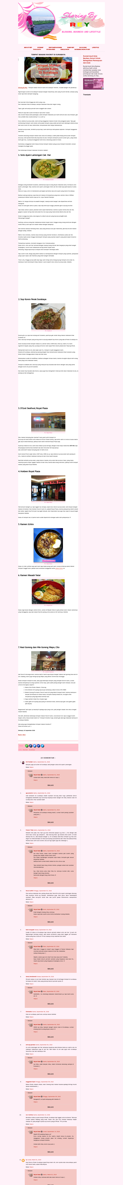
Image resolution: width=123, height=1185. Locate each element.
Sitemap (40, 47)
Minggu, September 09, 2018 (45, 1082)
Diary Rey (70, 47)
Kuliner (25, 749)
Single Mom (64, 49)
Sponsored (50, 49)
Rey (22, 87)
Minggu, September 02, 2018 (43, 891)
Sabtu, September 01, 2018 (41, 762)
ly (26, 1160)
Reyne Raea (22, 734)
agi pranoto (29, 793)
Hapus (31, 767)
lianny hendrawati (31, 976)
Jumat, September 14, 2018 (51, 1131)
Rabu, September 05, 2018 (51, 946)
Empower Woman (55, 47)
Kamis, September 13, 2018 (41, 1115)
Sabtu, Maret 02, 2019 (50, 1174)
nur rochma (29, 1115)
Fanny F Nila (29, 830)
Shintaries (29, 1011)
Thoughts (37, 49)
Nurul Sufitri (29, 891)
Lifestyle (95, 47)
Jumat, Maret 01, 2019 (34, 1160)
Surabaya (32, 749)
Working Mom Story (82, 49)
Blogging (83, 47)
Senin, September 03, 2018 (51, 909)
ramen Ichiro (59, 568)
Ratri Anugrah (30, 930)
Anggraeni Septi (30, 1082)
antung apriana (30, 1045)
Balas (27, 767)
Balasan (30, 771)
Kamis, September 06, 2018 (40, 1011)
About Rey (28, 47)
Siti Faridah (29, 762)
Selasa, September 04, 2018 (43, 930)
